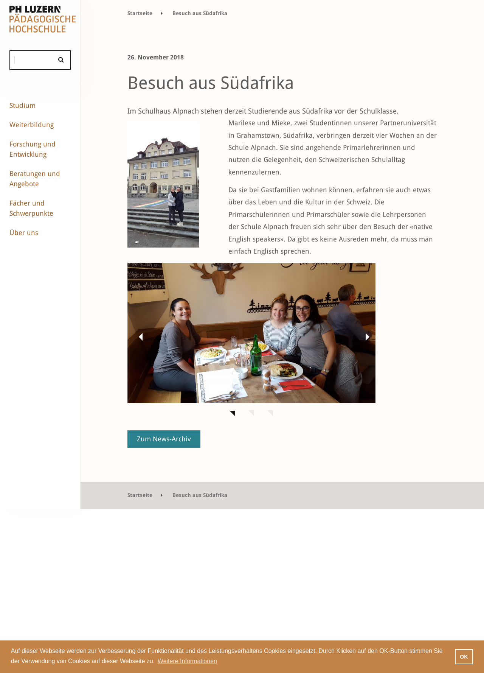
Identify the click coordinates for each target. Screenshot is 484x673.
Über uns (23, 233)
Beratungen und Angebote (34, 179)
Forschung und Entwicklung (32, 149)
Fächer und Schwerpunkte (31, 208)
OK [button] (464, 657)
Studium (22, 105)
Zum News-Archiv (164, 439)
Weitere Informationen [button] (187, 661)
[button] (138, 336)
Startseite (139, 13)
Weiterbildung (31, 125)
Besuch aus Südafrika (199, 13)
